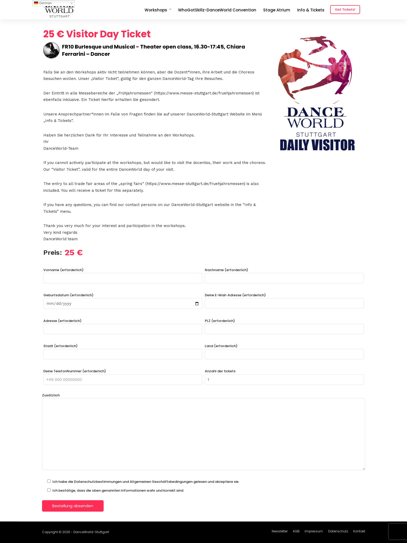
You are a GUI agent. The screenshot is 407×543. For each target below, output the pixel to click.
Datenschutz (338, 531)
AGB (296, 531)
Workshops (156, 10)
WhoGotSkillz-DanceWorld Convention (217, 10)
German (43, 3)
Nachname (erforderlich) (284, 274)
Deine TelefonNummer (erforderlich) (122, 375)
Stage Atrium (276, 10)
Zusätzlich (203, 432)
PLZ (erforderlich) (284, 325)
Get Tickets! (345, 9)
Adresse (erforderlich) (122, 325)
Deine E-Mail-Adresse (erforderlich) (284, 299)
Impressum (314, 531)
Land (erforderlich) (284, 350)
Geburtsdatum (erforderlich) (122, 299)
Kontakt (359, 531)
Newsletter (280, 531)
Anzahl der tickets (284, 375)
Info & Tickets (310, 10)
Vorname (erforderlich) (122, 274)
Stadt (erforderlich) (122, 350)
